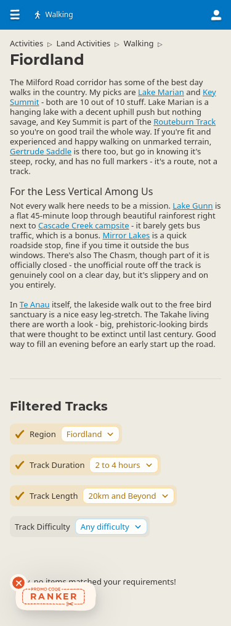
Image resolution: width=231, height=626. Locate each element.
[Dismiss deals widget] (18, 583)
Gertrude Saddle (40, 151)
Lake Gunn (192, 205)
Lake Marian (161, 92)
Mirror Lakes (126, 235)
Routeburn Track (184, 121)
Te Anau (35, 304)
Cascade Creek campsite (83, 225)
